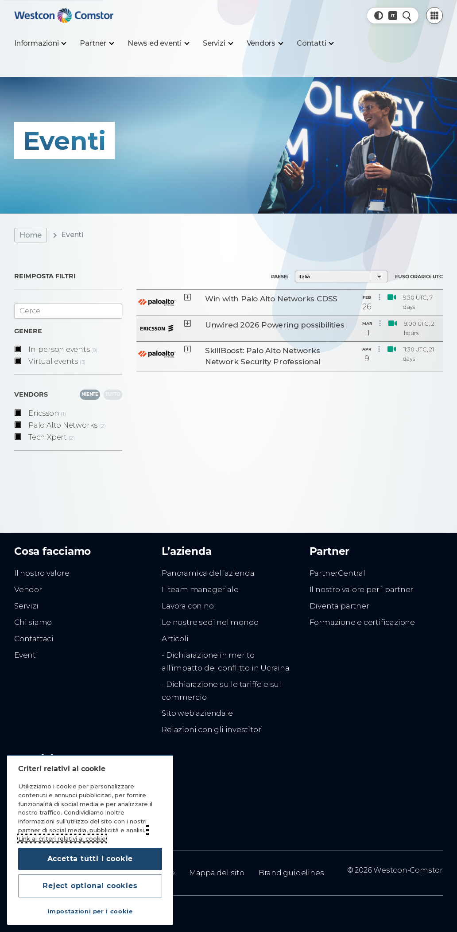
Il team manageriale (200, 589)
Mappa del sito (216, 872)
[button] (378, 15)
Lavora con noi (189, 605)
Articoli (175, 638)
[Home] (63, 15)
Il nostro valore (42, 573)
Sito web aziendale (197, 713)
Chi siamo (33, 622)
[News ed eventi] (158, 43)
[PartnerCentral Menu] (434, 15)
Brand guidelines (291, 872)
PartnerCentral (337, 573)
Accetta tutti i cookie (90, 858)
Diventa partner (339, 605)
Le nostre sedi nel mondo (210, 622)
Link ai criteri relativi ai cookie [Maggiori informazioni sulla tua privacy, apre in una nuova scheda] (62, 838)
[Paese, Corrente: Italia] (392, 15)
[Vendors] (265, 43)
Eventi (26, 655)
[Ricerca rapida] (407, 15)
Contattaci (34, 638)
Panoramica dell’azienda (208, 573)
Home (30, 235)
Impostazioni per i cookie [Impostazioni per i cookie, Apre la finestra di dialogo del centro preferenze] (89, 911)
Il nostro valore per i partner (362, 589)
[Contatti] (315, 43)
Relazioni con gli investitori (212, 729)
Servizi (26, 605)
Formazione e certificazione (362, 622)
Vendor (28, 589)
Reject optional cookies (90, 885)
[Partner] (96, 43)
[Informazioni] (40, 43)
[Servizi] (217, 43)
